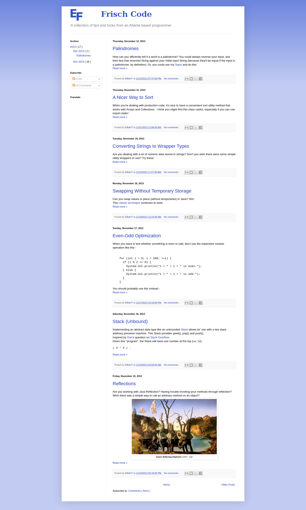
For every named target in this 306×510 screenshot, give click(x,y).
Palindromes (126, 48)
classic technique (129, 202)
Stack (178, 64)
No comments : (172, 78)
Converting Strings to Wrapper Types (151, 146)
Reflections (124, 383)
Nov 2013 (79, 61)
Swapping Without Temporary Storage (152, 191)
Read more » (120, 68)
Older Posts (228, 484)
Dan (129, 337)
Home (166, 484)
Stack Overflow (159, 337)
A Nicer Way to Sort (133, 97)
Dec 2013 (79, 51)
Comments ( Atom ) (139, 490)
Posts (77, 78)
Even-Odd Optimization (137, 235)
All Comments (81, 85)
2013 (73, 46)
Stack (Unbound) (130, 321)
